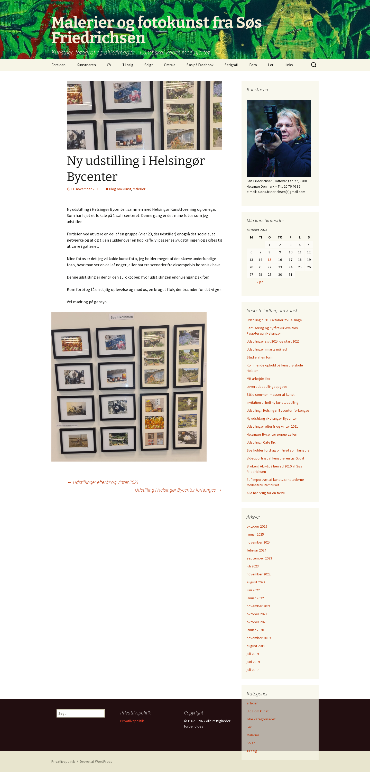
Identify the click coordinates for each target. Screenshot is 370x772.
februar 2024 (256, 550)
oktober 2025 (257, 526)
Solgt (148, 64)
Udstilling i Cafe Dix (261, 442)
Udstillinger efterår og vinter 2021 (103, 482)
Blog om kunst (120, 189)
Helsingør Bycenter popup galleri (272, 434)
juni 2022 (253, 590)
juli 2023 (253, 566)
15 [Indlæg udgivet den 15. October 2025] (269, 259)
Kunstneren (86, 64)
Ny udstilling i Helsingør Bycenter (272, 418)
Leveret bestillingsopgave (267, 386)
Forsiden (58, 64)
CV (109, 64)
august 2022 (256, 582)
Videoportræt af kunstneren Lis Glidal (275, 458)
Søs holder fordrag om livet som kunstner (279, 450)
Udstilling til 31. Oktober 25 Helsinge (274, 320)
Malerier (139, 189)
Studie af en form (260, 357)
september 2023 (259, 558)
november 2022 (259, 574)
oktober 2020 (257, 622)
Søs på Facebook (200, 64)
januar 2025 (255, 534)
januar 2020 (255, 630)
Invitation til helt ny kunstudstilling (273, 402)
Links (288, 64)
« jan (260, 282)
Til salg (127, 64)
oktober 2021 (257, 614)
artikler (252, 703)
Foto (253, 64)
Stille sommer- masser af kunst (270, 394)
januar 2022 (255, 598)
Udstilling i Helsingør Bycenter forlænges (178, 489)
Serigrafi (231, 64)
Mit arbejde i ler (259, 378)
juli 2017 (253, 669)
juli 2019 (253, 653)
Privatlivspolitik (132, 721)
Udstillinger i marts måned (267, 349)
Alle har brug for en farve (266, 493)
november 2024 (259, 542)
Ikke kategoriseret (261, 719)
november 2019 (259, 638)
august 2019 (256, 646)
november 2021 (259, 606)
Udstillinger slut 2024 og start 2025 (273, 341)
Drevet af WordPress (96, 761)
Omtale (169, 64)
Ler (270, 64)
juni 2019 (253, 661)
